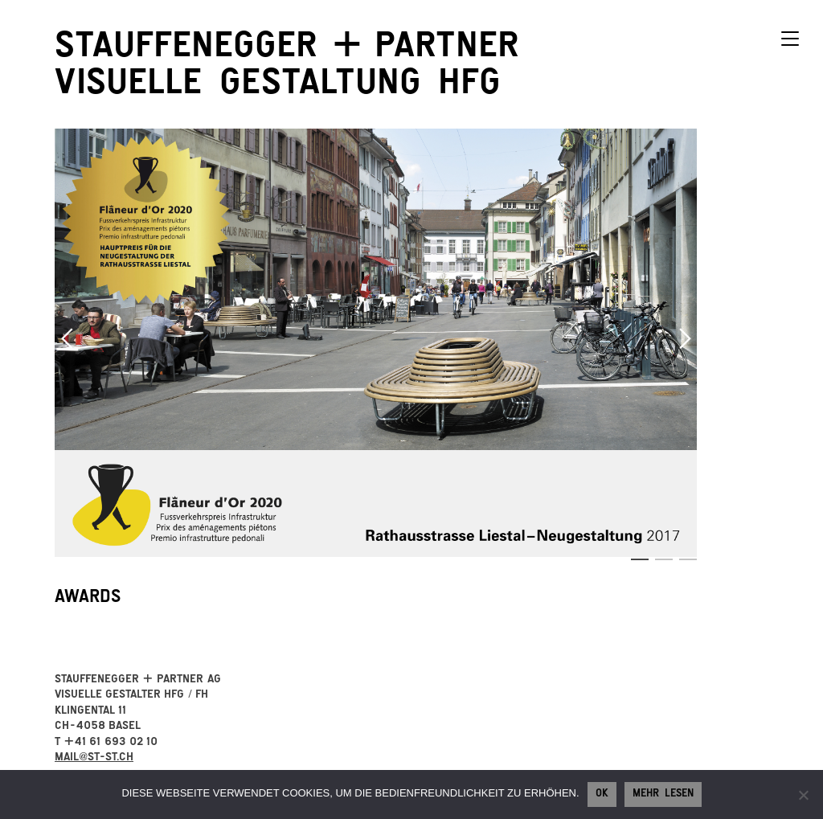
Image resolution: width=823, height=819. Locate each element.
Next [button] (685, 338)
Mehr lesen (663, 795)
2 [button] (664, 559)
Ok (602, 795)
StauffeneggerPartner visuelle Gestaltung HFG (286, 68)
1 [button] (640, 559)
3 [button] (688, 559)
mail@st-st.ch (94, 758)
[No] (803, 795)
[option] (376, 343)
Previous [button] (67, 338)
